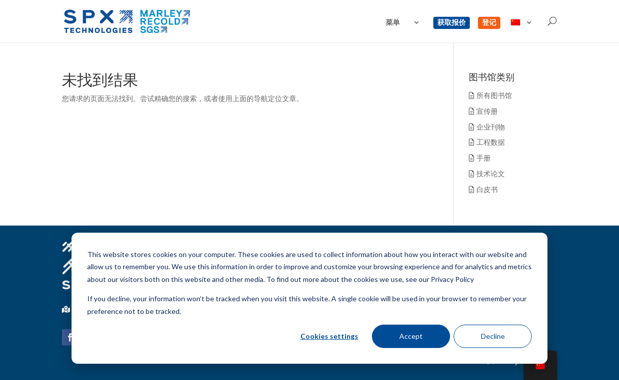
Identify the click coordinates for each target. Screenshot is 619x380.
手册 (480, 158)
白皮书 (483, 189)
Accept (411, 336)
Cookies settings (329, 336)
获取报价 (451, 23)
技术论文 (487, 173)
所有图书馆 (490, 95)
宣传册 (483, 111)
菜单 (393, 23)
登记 (489, 23)
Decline (493, 336)
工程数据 (487, 142)
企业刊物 (487, 127)
